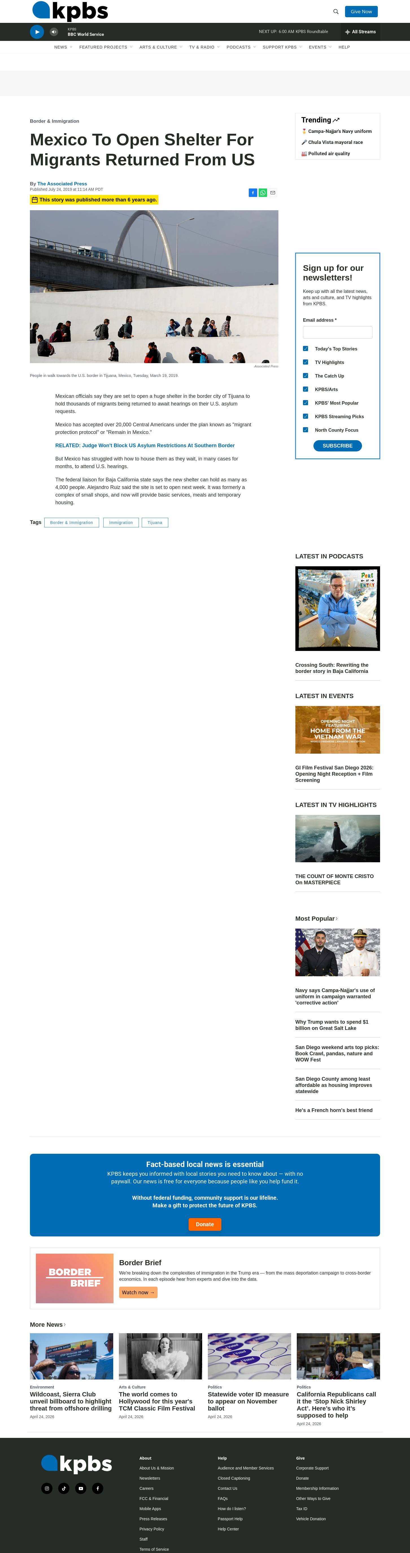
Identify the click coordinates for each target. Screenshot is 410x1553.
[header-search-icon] (337, 14)
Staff (143, 1539)
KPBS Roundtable (312, 40)
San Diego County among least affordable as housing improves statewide (333, 1085)
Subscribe (338, 446)
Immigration (121, 522)
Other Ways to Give (313, 1498)
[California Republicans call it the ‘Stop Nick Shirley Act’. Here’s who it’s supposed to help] (338, 1356)
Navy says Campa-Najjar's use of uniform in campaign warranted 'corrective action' (335, 997)
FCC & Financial (153, 1498)
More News (48, 1324)
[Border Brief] (75, 1278)
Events (317, 58)
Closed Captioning (234, 1478)
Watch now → (138, 1292)
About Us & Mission (156, 1468)
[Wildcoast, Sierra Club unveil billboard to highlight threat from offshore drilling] (71, 1356)
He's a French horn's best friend (334, 1110)
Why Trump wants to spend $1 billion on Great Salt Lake (331, 1025)
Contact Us (227, 1488)
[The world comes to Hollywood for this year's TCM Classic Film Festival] (160, 1356)
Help (344, 58)
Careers (146, 1488)
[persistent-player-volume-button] (54, 41)
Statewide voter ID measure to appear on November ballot (248, 1401)
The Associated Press (62, 184)
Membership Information (317, 1488)
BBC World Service (86, 43)
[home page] (67, 15)
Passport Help (230, 1519)
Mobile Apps (150, 1508)
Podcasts (239, 58)
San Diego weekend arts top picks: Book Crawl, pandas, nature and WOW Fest (337, 1054)
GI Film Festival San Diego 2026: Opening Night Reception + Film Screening (334, 774)
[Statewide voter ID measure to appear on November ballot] (249, 1356)
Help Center (228, 1529)
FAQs (223, 1498)
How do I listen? (232, 1508)
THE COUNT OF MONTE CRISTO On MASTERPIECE (334, 879)
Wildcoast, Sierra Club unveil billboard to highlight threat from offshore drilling (71, 1401)
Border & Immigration (54, 121)
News (60, 58)
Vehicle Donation (311, 1519)
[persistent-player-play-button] (37, 41)
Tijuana (155, 522)
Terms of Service (154, 1549)
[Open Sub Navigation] (71, 58)
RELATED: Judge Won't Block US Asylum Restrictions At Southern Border (145, 445)
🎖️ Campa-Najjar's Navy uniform (336, 131)
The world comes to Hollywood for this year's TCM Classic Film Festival (157, 1401)
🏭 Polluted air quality (325, 153)
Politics (215, 1387)
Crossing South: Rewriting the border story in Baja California (331, 668)
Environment (42, 1387)
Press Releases (153, 1519)
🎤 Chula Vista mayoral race (332, 142)
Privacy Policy (151, 1529)
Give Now (363, 14)
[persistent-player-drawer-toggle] (360, 41)
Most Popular (317, 918)
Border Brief (140, 1262)
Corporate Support (312, 1468)
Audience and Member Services (246, 1468)
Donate (205, 1224)
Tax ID (302, 1508)
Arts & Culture (158, 58)
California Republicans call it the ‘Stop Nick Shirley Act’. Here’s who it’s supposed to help (336, 1405)
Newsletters (149, 1478)
